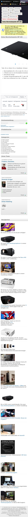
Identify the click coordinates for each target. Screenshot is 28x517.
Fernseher (17, 8)
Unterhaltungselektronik (7, 149)
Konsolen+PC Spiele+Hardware (8, 146)
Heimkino (5, 11)
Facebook (4, 512)
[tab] (11, 97)
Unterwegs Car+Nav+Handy (8, 150)
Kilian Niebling (7, 201)
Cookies (22, 512)
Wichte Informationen (15, 30)
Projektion (16, 11)
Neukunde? (3, 125)
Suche (11, 8)
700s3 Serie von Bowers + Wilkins (15, 385)
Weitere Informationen (14, 515)
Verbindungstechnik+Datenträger (8, 151)
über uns (4, 8)
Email (22, 173)
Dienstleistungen (17, 13)
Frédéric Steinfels (8, 161)
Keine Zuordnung (5, 153)
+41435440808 (22, 508)
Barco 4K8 (23, 257)
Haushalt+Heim (5, 145)
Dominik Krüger (7, 179)
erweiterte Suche (5, 134)
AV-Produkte (4, 142)
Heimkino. (16, 487)
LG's (11, 322)
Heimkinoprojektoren (6, 502)
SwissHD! (22, 435)
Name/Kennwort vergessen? (7, 126)
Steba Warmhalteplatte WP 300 (12, 21)
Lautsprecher (6, 13)
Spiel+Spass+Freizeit (6, 147)
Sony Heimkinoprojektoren (13, 243)
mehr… (16, 169)
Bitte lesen (14, 32)
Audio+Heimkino (5, 141)
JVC (2, 305)
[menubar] (14, 3)
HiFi (10, 11)
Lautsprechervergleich (11, 472)
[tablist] (14, 102)
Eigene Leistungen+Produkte (8, 143)
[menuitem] (6, 1)
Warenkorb (13, 16)
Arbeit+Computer (5, 139)
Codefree (5, 16)
